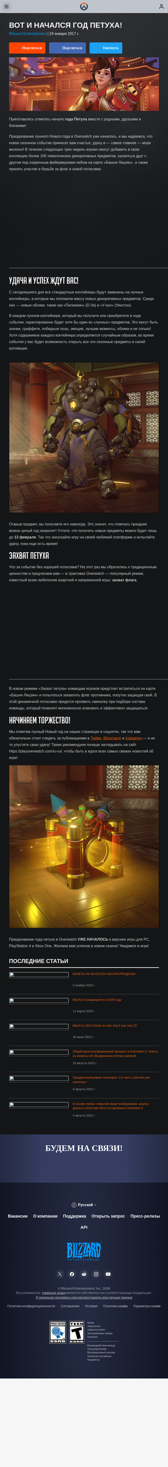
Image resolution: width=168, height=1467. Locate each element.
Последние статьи (38, 961)
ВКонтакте (112, 738)
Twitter (95, 738)
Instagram (134, 738)
